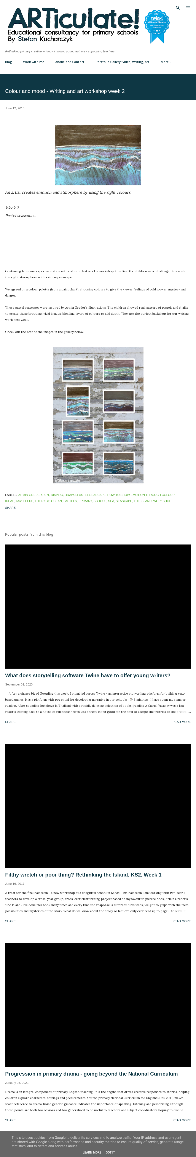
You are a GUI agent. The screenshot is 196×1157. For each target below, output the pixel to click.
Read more (181, 722)
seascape (124, 501)
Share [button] (10, 507)
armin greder (30, 495)
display (57, 495)
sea (111, 501)
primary (85, 501)
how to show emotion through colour (141, 495)
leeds (28, 501)
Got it (110, 1152)
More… (166, 62)
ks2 (19, 501)
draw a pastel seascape (85, 495)
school (100, 501)
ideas (9, 501)
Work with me (33, 62)
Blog (8, 62)
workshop (162, 501)
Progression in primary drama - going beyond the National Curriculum (91, 1074)
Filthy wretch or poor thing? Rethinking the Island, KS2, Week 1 (83, 875)
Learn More (92, 1152)
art (46, 495)
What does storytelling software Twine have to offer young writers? (88, 675)
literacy (42, 501)
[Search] (177, 7)
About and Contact (69, 62)
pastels (70, 501)
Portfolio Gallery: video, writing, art (123, 62)
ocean (56, 501)
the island (142, 501)
